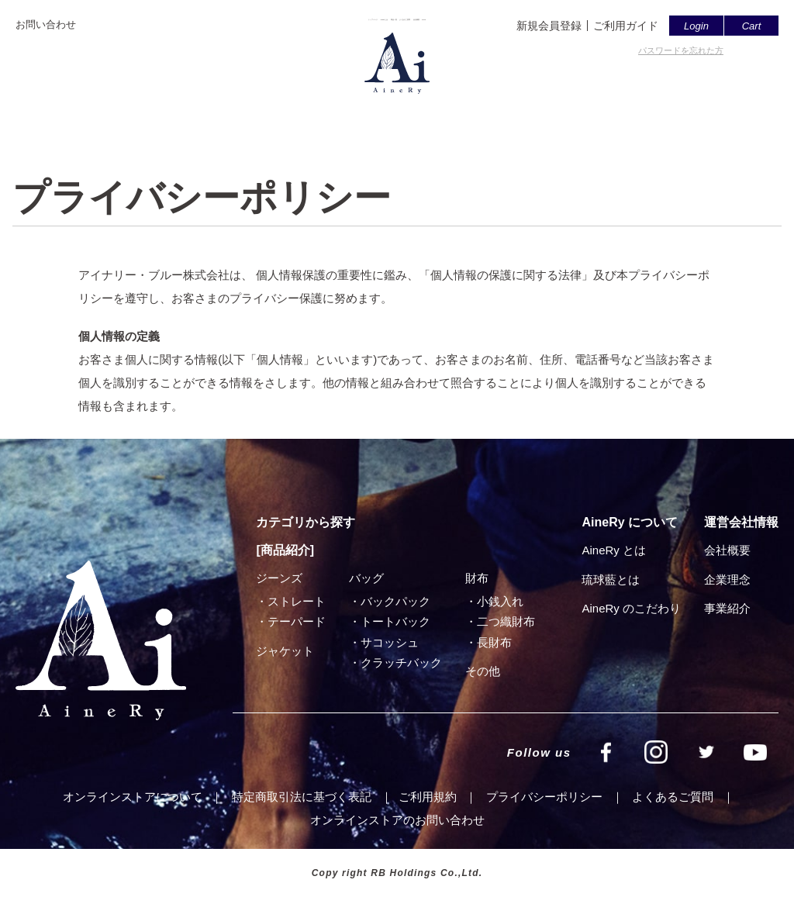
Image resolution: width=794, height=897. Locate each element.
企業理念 (727, 579)
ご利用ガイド (625, 25)
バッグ (366, 578)
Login (696, 26)
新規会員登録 (549, 25)
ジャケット (285, 650)
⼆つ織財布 (506, 621)
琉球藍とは (611, 579)
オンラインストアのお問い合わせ (397, 819)
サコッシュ (390, 642)
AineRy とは (614, 550)
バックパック (395, 601)
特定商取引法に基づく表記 (301, 796)
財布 (476, 578)
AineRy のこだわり (631, 608)
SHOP (607, 114)
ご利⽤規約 (428, 796)
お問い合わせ (46, 24)
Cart (751, 26)
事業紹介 (727, 608)
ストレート (297, 601)
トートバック (395, 621)
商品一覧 (370, 114)
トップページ (205, 114)
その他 (482, 671)
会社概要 (544, 114)
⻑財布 (494, 642)
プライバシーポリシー (544, 796)
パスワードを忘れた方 (680, 50)
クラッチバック (401, 662)
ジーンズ (279, 578)
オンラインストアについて (132, 796)
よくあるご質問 (457, 114)
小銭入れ (500, 601)
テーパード (297, 621)
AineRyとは (293, 114)
